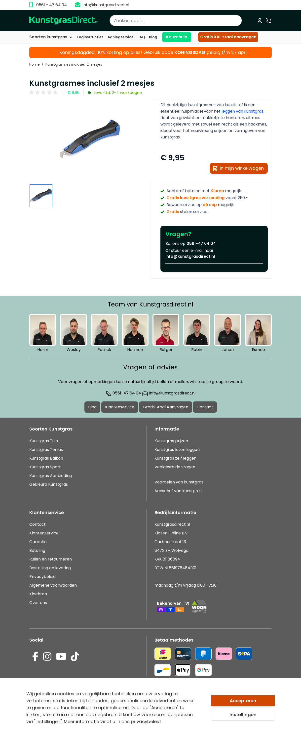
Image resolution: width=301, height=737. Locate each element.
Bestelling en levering (50, 568)
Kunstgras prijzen (171, 441)
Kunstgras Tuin (43, 441)
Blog (153, 37)
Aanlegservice (121, 37)
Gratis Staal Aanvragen (165, 407)
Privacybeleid (42, 576)
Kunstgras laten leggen (177, 449)
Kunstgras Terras (46, 449)
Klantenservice (119, 407)
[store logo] (63, 20)
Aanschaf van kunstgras (178, 491)
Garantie (38, 542)
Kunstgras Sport (45, 467)
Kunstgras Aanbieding (50, 475)
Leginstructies (90, 37)
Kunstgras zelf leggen (175, 458)
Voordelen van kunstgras (178, 482)
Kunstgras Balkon (46, 458)
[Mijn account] (260, 21)
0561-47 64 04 (201, 243)
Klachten (38, 594)
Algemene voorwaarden (53, 585)
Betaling (37, 550)
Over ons (38, 603)
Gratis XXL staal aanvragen (228, 37)
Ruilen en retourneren (50, 559)
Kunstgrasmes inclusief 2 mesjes (73, 64)
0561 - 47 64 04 (51, 5)
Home (34, 64)
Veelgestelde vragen (174, 467)
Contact (205, 407)
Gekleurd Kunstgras (48, 484)
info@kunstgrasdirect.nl (106, 5)
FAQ (141, 37)
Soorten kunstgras (51, 37)
